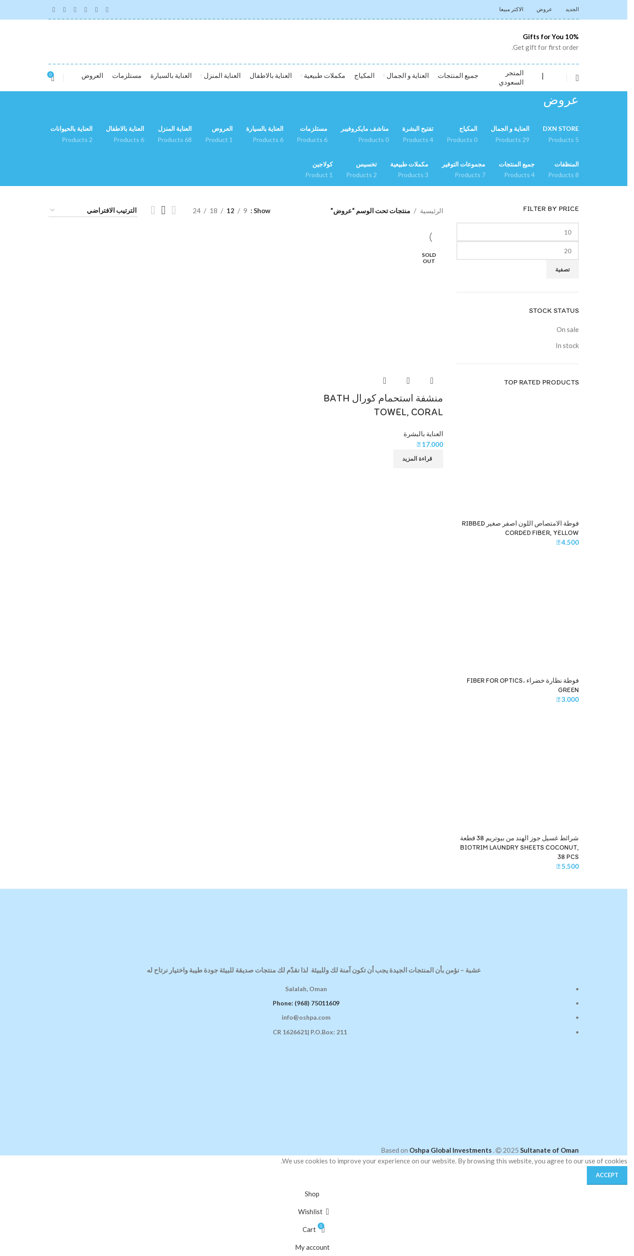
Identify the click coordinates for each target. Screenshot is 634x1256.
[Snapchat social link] (53, 9)
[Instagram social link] (96, 9)
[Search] (557, 78)
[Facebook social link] (107, 9)
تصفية (562, 269)
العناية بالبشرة (423, 433)
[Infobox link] (534, 42)
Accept (607, 1175)
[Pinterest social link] (75, 9)
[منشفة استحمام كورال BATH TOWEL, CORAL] (380, 306)
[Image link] (313, 921)
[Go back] (590, 104)
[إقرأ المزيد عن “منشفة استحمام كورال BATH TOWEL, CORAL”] (418, 459)
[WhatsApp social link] (64, 9)
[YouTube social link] (86, 9)
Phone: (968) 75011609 (306, 1003)
